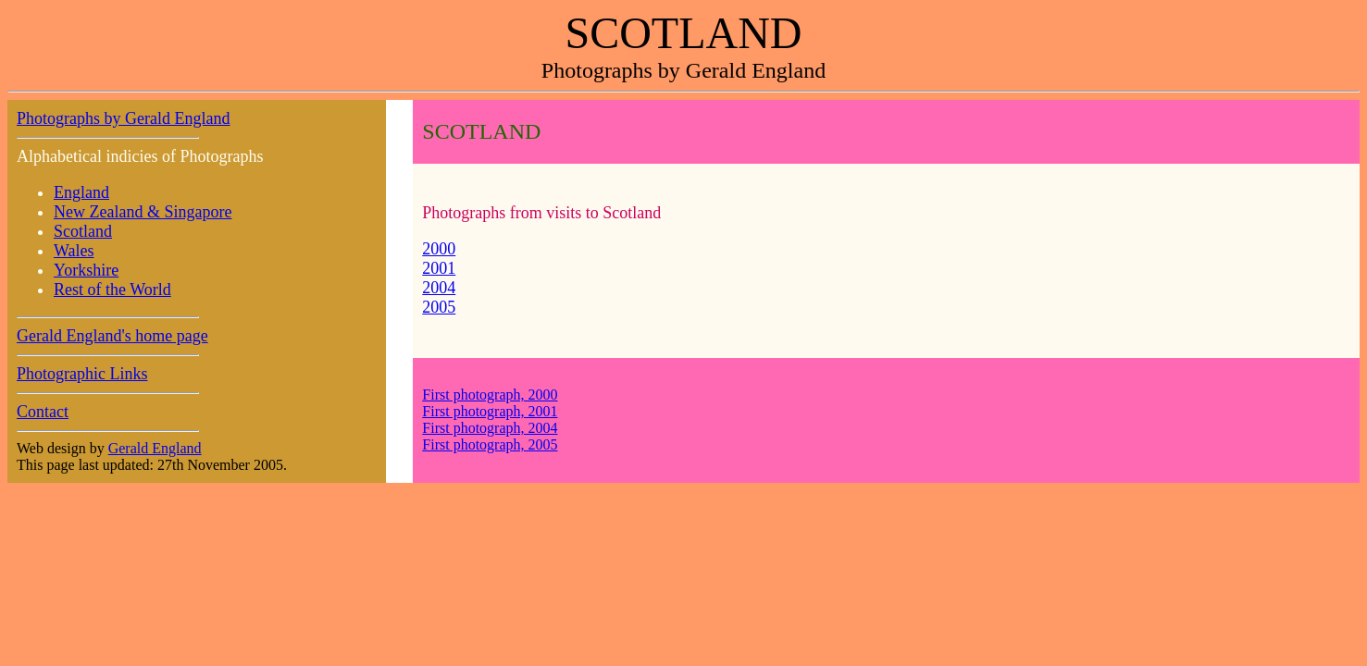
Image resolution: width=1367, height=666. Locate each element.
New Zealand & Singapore (142, 212)
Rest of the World (112, 289)
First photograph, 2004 (489, 428)
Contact (42, 411)
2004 (438, 287)
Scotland (83, 231)
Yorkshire (86, 270)
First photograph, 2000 (489, 394)
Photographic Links (82, 373)
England (81, 192)
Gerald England (155, 448)
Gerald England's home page (112, 336)
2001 (438, 268)
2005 (438, 307)
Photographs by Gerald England (123, 118)
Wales (74, 250)
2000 (438, 249)
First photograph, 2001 (489, 411)
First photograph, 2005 (489, 444)
